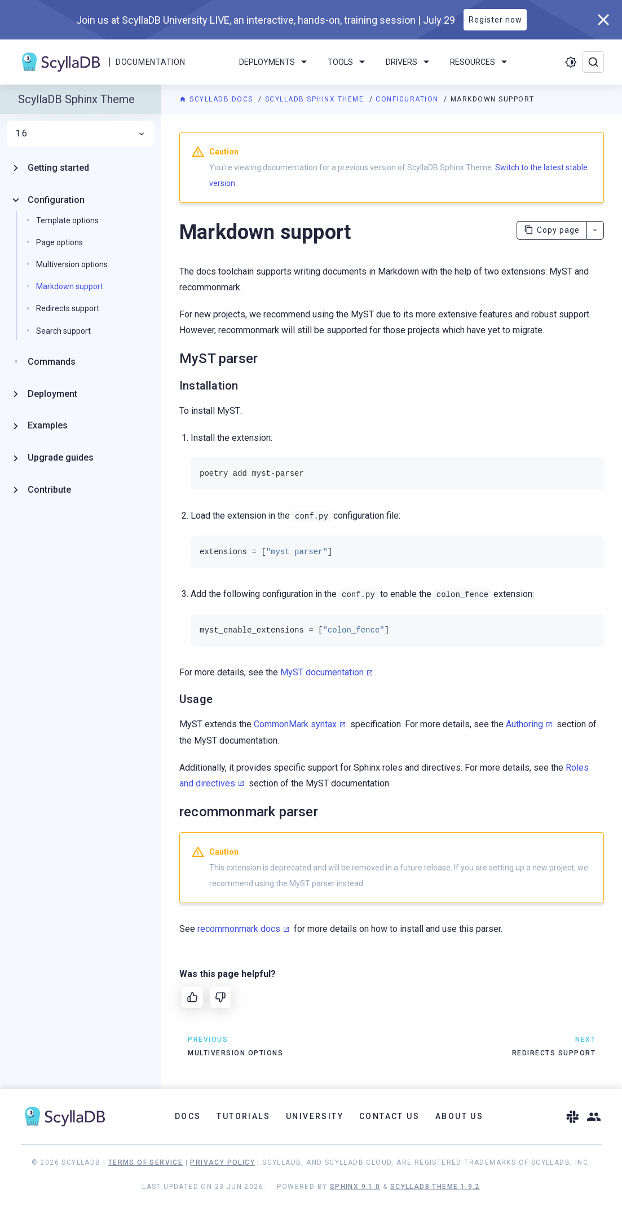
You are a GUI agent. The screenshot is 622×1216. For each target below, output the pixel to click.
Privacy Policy (222, 1162)
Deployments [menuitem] (275, 62)
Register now (495, 19)
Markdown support (69, 286)
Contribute (49, 489)
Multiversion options (72, 264)
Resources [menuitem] (480, 62)
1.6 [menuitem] (80, 133)
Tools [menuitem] (348, 62)
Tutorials (243, 1116)
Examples (48, 425)
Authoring (524, 724)
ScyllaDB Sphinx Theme (316, 99)
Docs (188, 1116)
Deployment (52, 393)
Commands (52, 361)
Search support (63, 330)
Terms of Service (145, 1162)
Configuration (408, 99)
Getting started (58, 167)
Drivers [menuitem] (409, 62)
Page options (59, 242)
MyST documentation (322, 672)
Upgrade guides (61, 457)
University (314, 1116)
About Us (459, 1116)
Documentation (150, 62)
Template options (67, 220)
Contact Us (389, 1116)
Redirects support (67, 308)
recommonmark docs (238, 928)
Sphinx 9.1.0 (355, 1187)
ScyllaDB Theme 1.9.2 (435, 1187)
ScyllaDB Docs (217, 99)
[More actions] (595, 230)
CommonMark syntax (295, 724)
